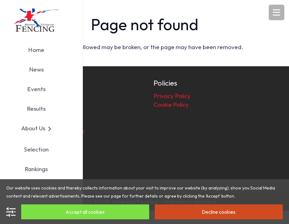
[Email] (41, 172)
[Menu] (276, 12)
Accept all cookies (85, 212)
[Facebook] (22, 172)
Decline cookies (218, 212)
